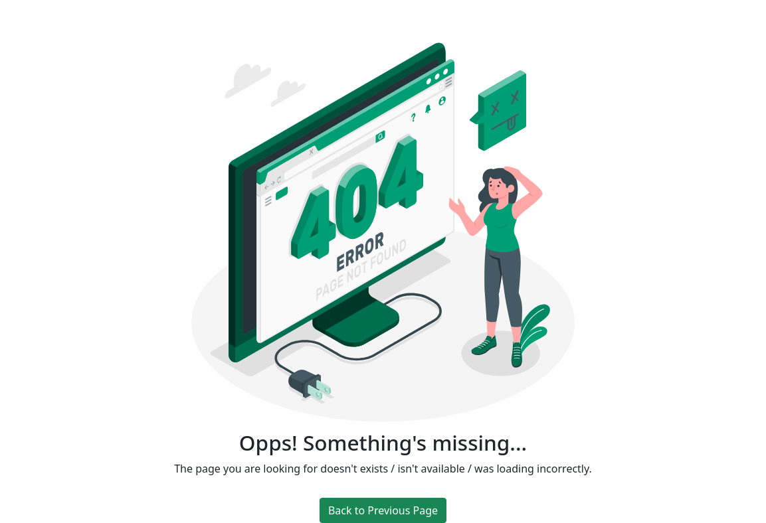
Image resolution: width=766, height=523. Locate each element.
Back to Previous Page (383, 510)
